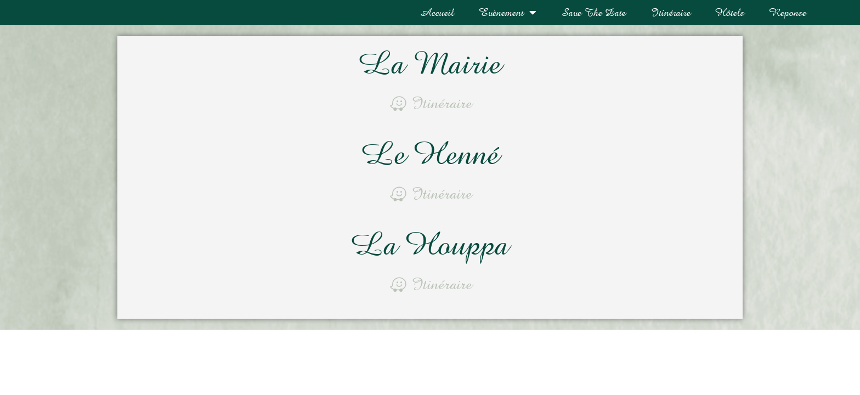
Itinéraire (670, 12)
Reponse (787, 12)
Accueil (437, 12)
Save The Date (593, 12)
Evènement (507, 13)
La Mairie (429, 65)
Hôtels (729, 12)
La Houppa (430, 243)
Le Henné (430, 154)
